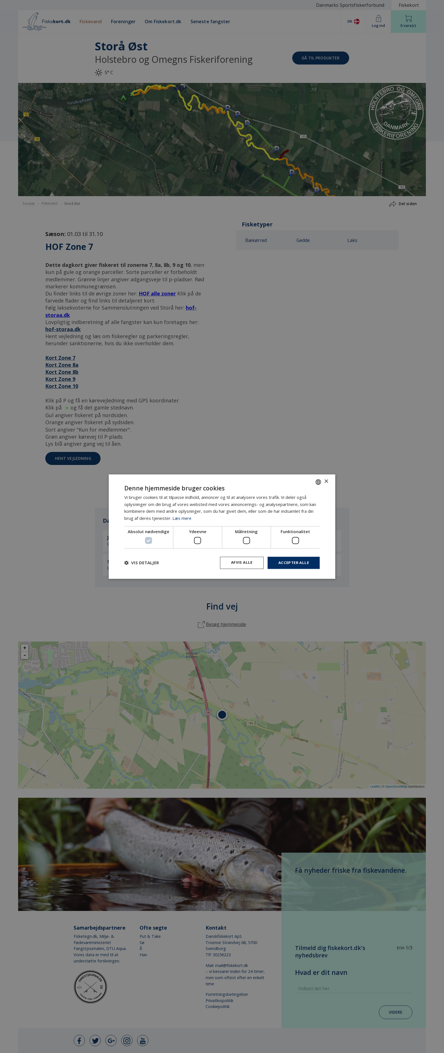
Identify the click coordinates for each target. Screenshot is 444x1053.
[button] (141, 562)
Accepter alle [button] (292, 562)
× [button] (326, 481)
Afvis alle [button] (239, 562)
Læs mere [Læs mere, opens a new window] (182, 518)
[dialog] (222, 526)
